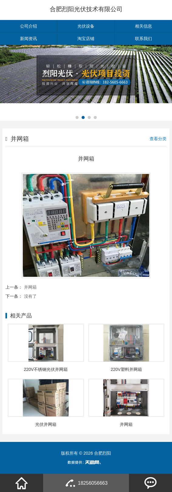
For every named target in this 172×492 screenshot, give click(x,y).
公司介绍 (28, 26)
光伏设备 (85, 26)
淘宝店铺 (85, 38)
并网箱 (30, 287)
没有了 (30, 296)
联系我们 (143, 38)
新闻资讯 (28, 38)
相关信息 (143, 26)
